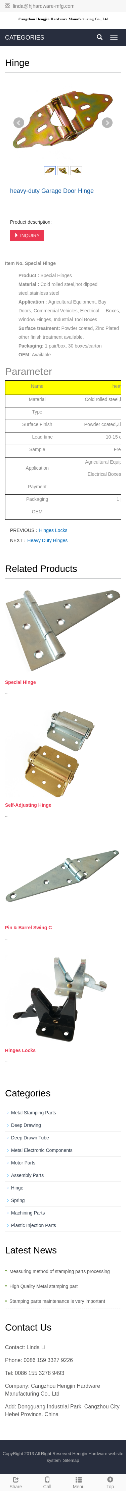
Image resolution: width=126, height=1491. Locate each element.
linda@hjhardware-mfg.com (44, 6)
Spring (18, 1200)
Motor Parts (23, 1162)
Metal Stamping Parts (33, 1112)
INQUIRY (27, 235)
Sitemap (71, 1460)
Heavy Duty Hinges (47, 540)
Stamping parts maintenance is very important (57, 1301)
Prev (18, 122)
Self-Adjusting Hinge (28, 805)
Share (16, 1481)
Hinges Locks (53, 530)
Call (47, 1481)
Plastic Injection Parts (33, 1225)
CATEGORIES (24, 37)
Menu (79, 1481)
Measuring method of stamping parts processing (59, 1271)
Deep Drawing (26, 1125)
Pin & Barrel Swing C (28, 927)
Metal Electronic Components (42, 1150)
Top (110, 1481)
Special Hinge (20, 682)
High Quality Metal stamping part (43, 1286)
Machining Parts (28, 1213)
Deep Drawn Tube (30, 1137)
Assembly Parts (27, 1175)
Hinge (17, 1187)
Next (107, 122)
